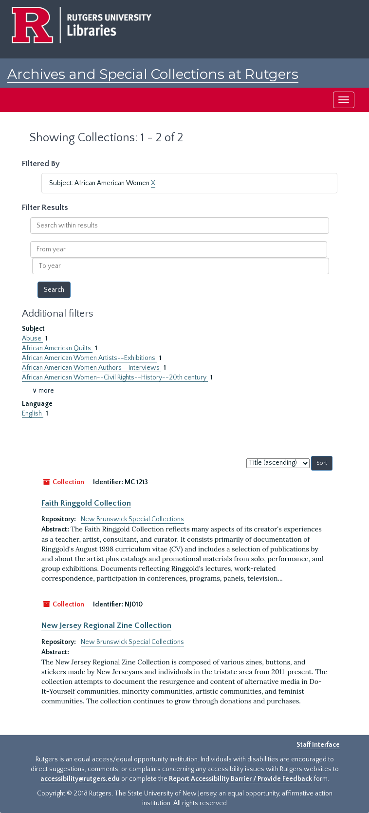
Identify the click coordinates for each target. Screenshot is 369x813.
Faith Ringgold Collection (86, 503)
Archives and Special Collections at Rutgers (152, 74)
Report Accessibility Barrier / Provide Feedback (240, 779)
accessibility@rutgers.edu (80, 779)
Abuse (32, 338)
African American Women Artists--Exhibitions (89, 358)
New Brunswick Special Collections (132, 519)
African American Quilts (57, 348)
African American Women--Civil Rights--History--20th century (115, 377)
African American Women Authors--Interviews (91, 368)
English (32, 413)
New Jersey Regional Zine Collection (106, 625)
